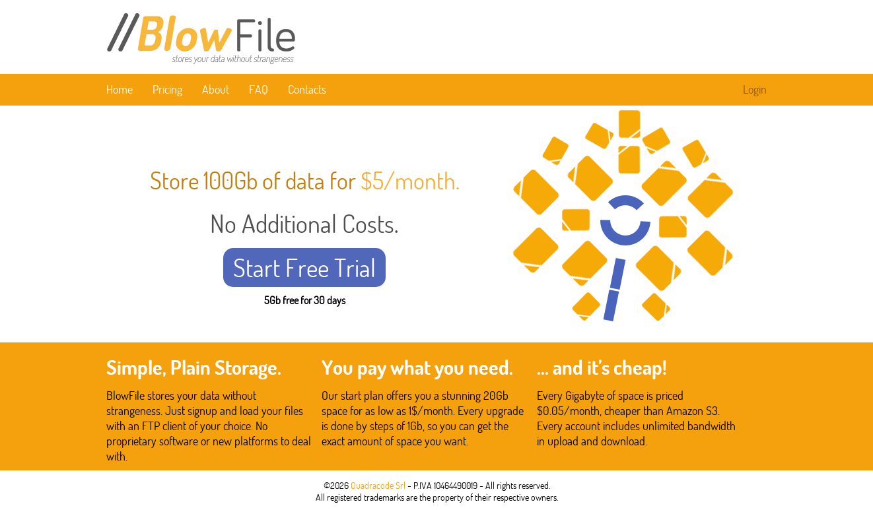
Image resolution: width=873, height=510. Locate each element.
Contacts (307, 89)
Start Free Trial (304, 267)
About (215, 89)
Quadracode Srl (378, 486)
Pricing (167, 89)
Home (119, 89)
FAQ (258, 89)
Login (755, 89)
